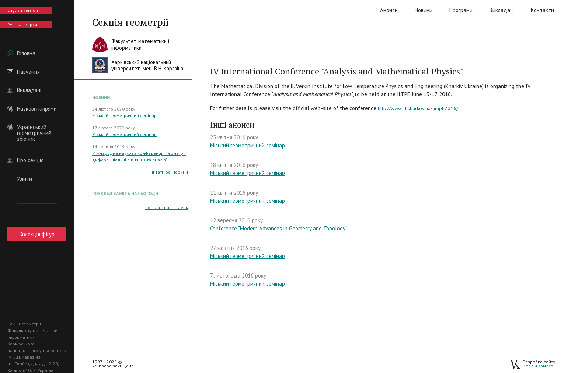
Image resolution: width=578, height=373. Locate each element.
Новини (423, 10)
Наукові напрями (37, 109)
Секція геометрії (130, 22)
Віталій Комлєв (538, 366)
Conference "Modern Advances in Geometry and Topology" (278, 228)
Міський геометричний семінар (124, 115)
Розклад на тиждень (166, 207)
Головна (26, 53)
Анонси (389, 10)
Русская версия (23, 24)
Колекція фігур (37, 234)
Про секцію (30, 160)
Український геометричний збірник (34, 127)
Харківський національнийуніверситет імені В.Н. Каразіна (147, 65)
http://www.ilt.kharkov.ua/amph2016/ (418, 108)
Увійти (24, 179)
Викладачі (29, 90)
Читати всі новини (169, 172)
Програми (461, 10)
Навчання (28, 72)
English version (22, 10)
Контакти (542, 10)
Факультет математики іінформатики (140, 44)
